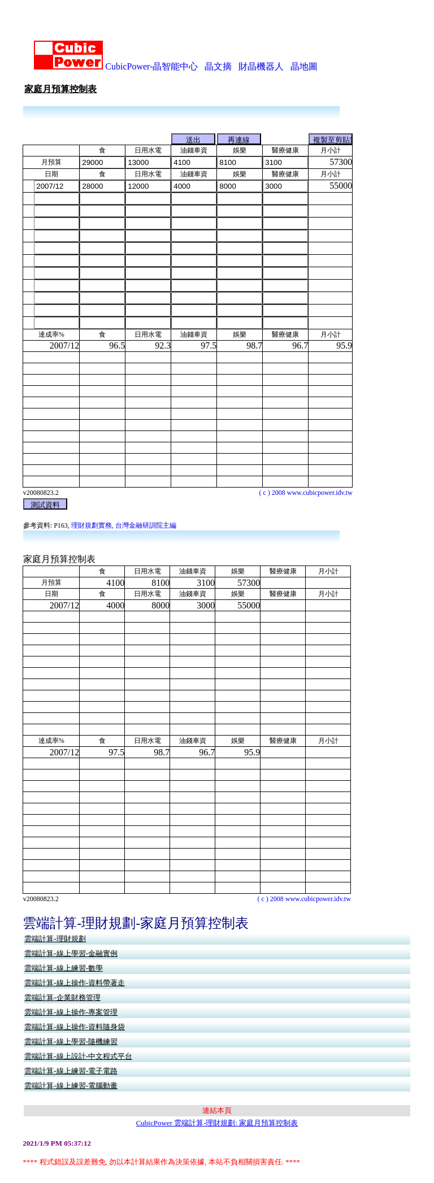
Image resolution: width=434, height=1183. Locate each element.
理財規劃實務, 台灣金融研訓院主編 (123, 511)
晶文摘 (218, 51)
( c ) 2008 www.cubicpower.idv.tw (305, 477)
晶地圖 (304, 51)
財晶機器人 (261, 51)
